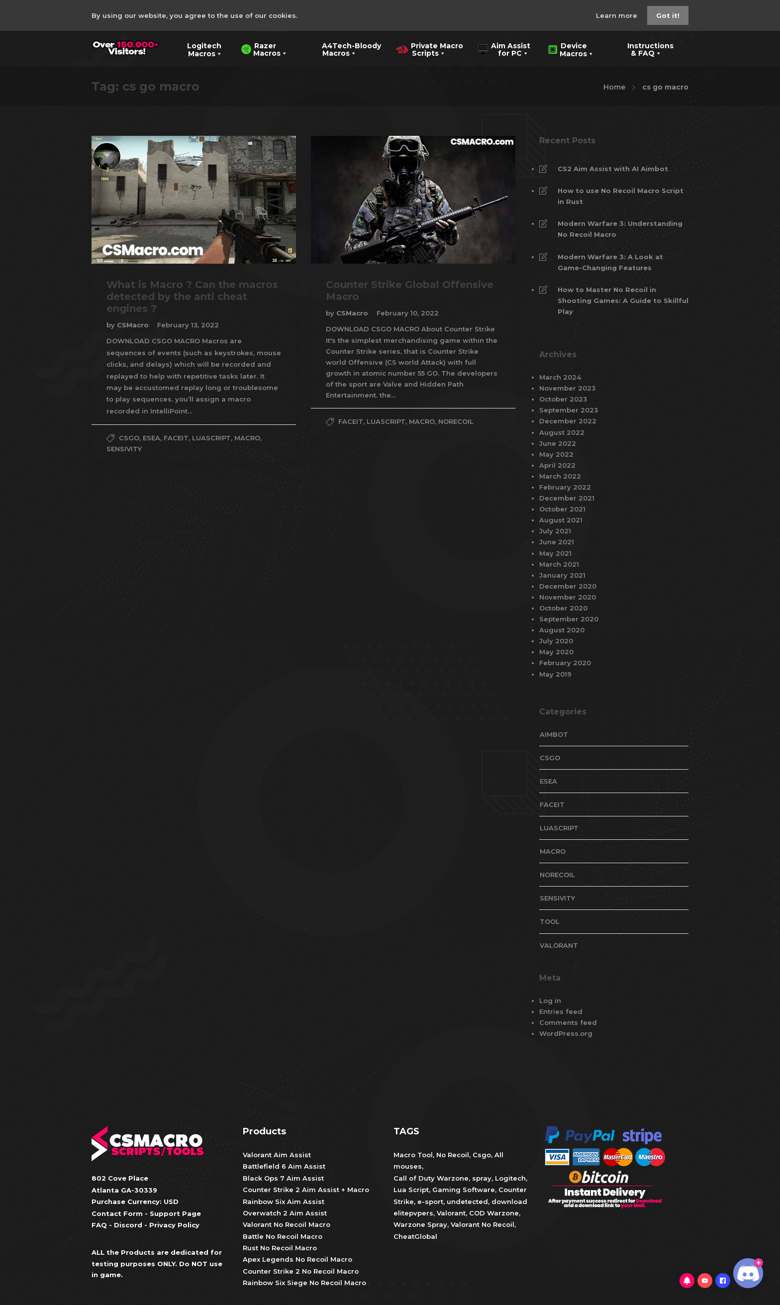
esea (151, 438)
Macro (247, 438)
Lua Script (411, 1190)
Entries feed (561, 1011)
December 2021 (566, 498)
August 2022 (562, 432)
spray (481, 1178)
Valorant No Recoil (481, 1224)
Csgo (482, 1155)
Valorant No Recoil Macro (286, 1224)
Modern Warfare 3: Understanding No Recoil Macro (620, 228)
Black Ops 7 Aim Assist (283, 1178)
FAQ (99, 1225)
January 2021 (562, 575)
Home (614, 87)
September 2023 (568, 410)
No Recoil (452, 1155)
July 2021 (555, 531)
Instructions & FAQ (643, 48)
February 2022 (565, 487)
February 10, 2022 (408, 313)
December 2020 (567, 586)
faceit (176, 438)
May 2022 (556, 454)
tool (550, 921)
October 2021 (562, 509)
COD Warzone (493, 1213)
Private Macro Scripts (429, 48)
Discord (128, 1225)
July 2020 (556, 641)
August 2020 (562, 630)
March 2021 (559, 564)
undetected (467, 1201)
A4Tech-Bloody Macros (343, 48)
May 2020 (556, 652)
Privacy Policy (174, 1225)
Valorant (450, 1213)
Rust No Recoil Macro (280, 1248)
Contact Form (117, 1213)
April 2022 (557, 465)
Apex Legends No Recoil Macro (297, 1259)
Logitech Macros (198, 48)
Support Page (175, 1213)
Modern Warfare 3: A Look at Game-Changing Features (610, 262)
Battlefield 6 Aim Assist (284, 1166)
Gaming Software (463, 1190)
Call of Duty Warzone (431, 1178)
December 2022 (567, 421)
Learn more (617, 15)
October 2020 (563, 608)
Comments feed (568, 1022)
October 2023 (563, 399)
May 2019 (555, 674)
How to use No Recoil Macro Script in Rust (620, 196)
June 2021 (556, 542)
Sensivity (124, 449)
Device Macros (571, 48)
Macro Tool (413, 1155)
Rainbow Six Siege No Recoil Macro (304, 1283)
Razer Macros (264, 48)
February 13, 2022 (188, 325)
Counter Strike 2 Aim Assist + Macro (306, 1190)
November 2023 (567, 388)
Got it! (668, 15)
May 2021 (555, 553)
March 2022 (560, 476)
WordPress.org (565, 1033)
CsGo (129, 438)
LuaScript (211, 438)
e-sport (430, 1201)
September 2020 (568, 619)
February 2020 (565, 663)
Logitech (510, 1178)
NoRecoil (456, 421)
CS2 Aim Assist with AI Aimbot (613, 169)
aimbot (554, 734)
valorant (559, 945)
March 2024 (560, 377)
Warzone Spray (420, 1224)
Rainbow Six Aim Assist (283, 1201)
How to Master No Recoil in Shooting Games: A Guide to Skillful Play (623, 300)
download (509, 1201)
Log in (550, 1000)
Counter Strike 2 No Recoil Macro (301, 1271)
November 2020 (567, 597)
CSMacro (134, 325)
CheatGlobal (415, 1236)
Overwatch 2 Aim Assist (285, 1213)
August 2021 (561, 520)
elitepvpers (413, 1213)
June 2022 (557, 443)
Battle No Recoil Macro (282, 1236)
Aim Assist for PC (504, 48)
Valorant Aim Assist (277, 1155)
